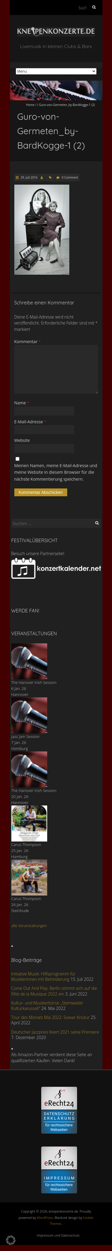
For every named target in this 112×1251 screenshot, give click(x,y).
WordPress (45, 1217)
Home (30, 105)
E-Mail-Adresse (30, 422)
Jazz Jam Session (25, 736)
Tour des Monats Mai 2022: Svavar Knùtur (50, 1017)
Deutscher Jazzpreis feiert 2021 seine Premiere (55, 1032)
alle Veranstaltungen (29, 925)
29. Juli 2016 (29, 177)
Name (21, 403)
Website (22, 440)
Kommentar (27, 341)
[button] (11, 1240)
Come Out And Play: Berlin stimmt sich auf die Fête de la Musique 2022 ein (54, 990)
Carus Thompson (26, 844)
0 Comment (70, 177)
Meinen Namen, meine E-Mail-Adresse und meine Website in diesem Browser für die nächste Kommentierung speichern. (55, 472)
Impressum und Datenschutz (58, 1235)
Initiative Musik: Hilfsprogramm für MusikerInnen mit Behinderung (43, 976)
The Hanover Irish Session (33, 682)
